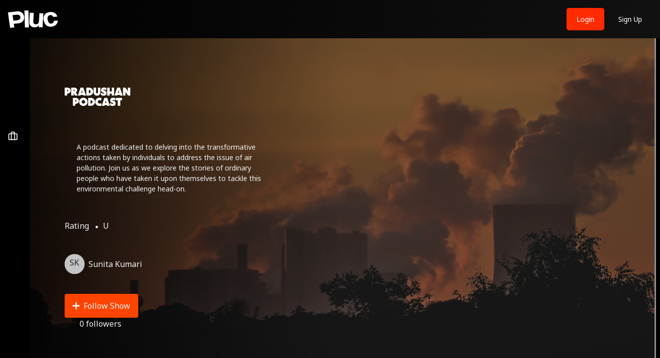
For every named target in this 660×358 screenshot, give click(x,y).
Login (585, 19)
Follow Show (101, 305)
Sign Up (630, 19)
